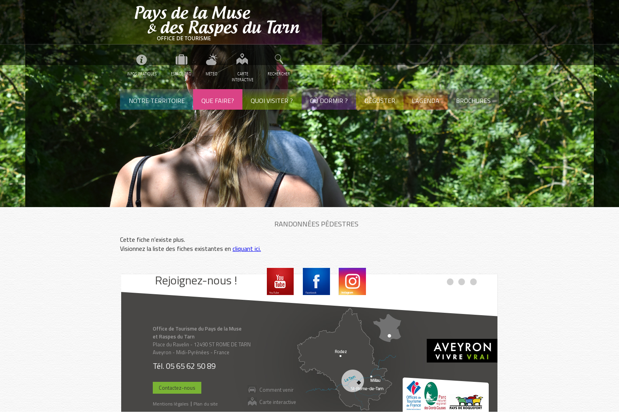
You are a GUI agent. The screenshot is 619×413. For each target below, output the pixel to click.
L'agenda (425, 100)
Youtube (280, 281)
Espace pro (181, 74)
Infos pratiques (142, 74)
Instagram (352, 281)
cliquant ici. (247, 248)
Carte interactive (277, 402)
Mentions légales (170, 403)
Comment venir (276, 389)
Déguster (379, 100)
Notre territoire (157, 100)
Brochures (473, 100)
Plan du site (205, 403)
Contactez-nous (177, 388)
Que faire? (217, 100)
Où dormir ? (329, 100)
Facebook (316, 281)
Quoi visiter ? (272, 100)
